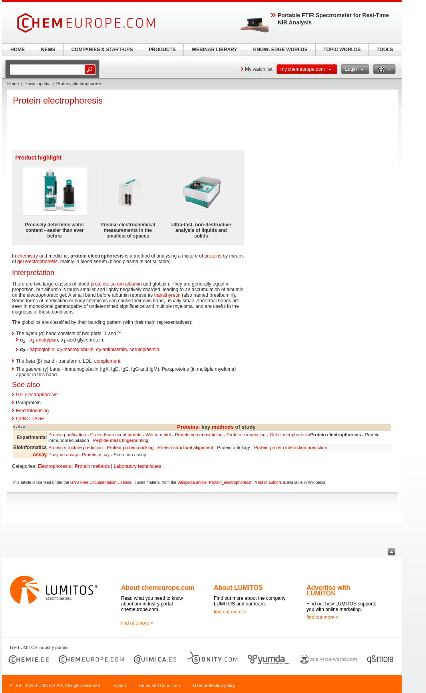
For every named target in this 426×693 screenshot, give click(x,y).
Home (13, 83)
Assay (40, 454)
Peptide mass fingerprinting (120, 440)
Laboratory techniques (137, 466)
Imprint (119, 685)
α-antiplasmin (111, 349)
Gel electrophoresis (36, 394)
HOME (17, 49)
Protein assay (95, 454)
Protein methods (92, 466)
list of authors (270, 482)
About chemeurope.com (157, 587)
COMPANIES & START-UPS (102, 49)
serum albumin (126, 284)
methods (223, 427)
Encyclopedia (37, 83)
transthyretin (167, 295)
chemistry (27, 256)
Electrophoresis (54, 466)
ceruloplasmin (144, 349)
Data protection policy (214, 685)
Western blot (158, 434)
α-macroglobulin (75, 349)
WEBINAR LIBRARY (214, 49)
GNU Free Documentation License (100, 482)
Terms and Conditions (159, 685)
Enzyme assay (63, 454)
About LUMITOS (238, 587)
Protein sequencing (246, 434)
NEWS (48, 49)
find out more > (137, 623)
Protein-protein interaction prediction (290, 447)
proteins (213, 256)
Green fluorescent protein (115, 434)
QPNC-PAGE (30, 418)
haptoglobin (42, 349)
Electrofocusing (32, 410)
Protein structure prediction (75, 447)
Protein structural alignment (185, 447)
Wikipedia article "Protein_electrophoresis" (215, 482)
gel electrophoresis (37, 261)
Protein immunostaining (199, 434)
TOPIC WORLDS (341, 49)
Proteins (187, 427)
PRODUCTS (162, 49)
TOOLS (384, 49)
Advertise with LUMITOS (328, 590)
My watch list (259, 69)
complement (107, 361)
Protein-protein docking (130, 447)
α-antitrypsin (44, 340)
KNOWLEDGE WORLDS (280, 49)
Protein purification (67, 434)
